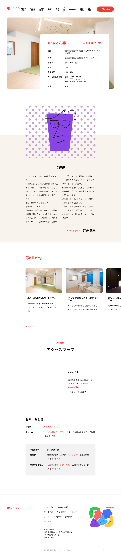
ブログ (64, 9)
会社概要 (89, 9)
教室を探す (50, 9)
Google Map (73, 387)
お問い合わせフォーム (59, 432)
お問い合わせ (105, 9)
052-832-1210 (50, 427)
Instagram (73, 9)
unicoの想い (23, 9)
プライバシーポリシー (65, 550)
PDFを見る (72, 455)
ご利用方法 (41, 9)
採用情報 (82, 9)
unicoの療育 (32, 9)
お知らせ (57, 9)
